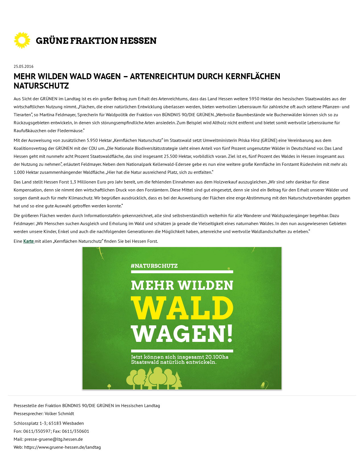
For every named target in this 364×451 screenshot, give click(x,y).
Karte (29, 241)
